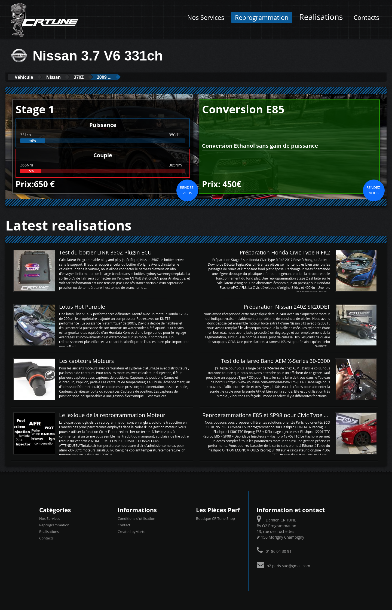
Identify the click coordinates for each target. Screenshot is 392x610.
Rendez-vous (187, 190)
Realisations (321, 16)
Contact (124, 524)
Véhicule (26, 77)
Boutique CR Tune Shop (215, 518)
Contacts (366, 17)
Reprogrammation (262, 17)
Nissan (60, 77)
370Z (89, 77)
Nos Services (205, 17)
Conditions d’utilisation (136, 518)
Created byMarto (131, 531)
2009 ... (119, 77)
